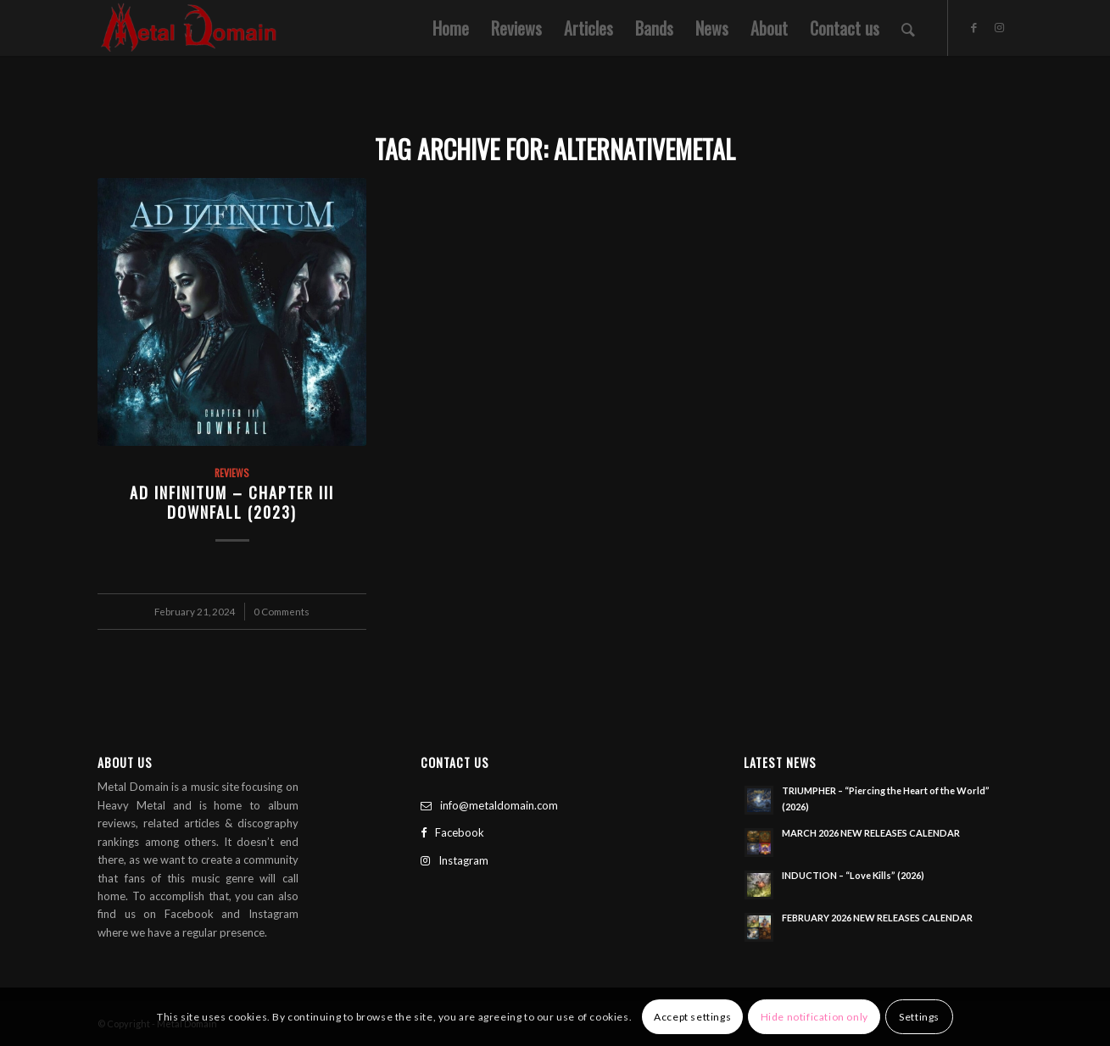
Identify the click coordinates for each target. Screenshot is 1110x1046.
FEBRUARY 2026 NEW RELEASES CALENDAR (877, 917)
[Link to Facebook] (974, 27)
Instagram (454, 860)
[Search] (908, 28)
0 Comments (282, 611)
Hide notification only (814, 1016)
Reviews (232, 472)
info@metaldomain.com (489, 805)
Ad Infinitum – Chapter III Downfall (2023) (232, 502)
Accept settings (692, 1016)
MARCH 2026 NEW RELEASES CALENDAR (871, 832)
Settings (919, 1016)
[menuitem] (450, 28)
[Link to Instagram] (999, 27)
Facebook (452, 832)
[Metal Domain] (189, 28)
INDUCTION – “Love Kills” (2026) (853, 875)
